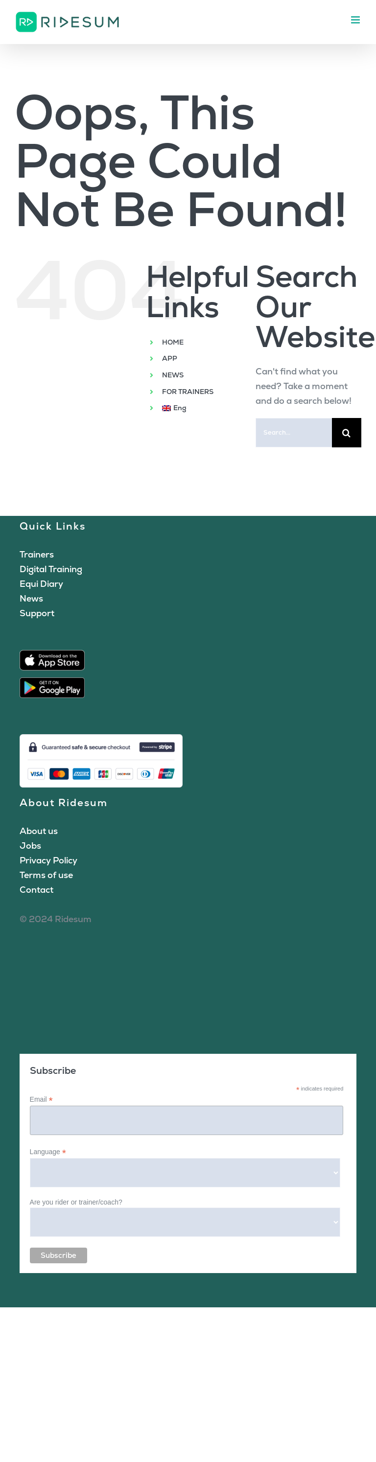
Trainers (37, 554)
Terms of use (46, 875)
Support (37, 613)
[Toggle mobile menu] (356, 20)
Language (48, 1152)
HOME (173, 342)
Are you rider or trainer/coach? (76, 1202)
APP (169, 358)
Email (41, 1099)
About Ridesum (64, 802)
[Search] (346, 432)
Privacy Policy (48, 860)
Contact (36, 889)
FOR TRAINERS (187, 391)
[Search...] (294, 432)
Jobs (30, 845)
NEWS (173, 375)
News (31, 598)
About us (39, 830)
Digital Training (51, 569)
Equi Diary (41, 583)
